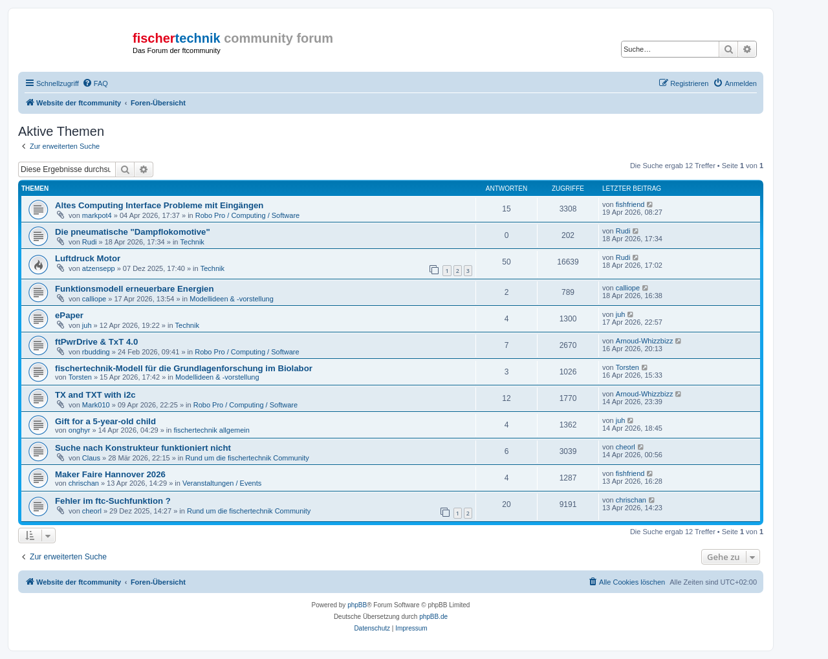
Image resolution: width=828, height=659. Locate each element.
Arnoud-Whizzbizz (644, 341)
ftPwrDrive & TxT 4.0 (96, 342)
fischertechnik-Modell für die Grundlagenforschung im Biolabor (183, 368)
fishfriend (630, 204)
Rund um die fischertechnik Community (247, 458)
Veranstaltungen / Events (221, 483)
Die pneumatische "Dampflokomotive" (132, 232)
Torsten (80, 377)
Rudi (89, 242)
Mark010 (96, 405)
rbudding (96, 352)
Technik (192, 242)
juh (87, 325)
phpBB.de (433, 616)
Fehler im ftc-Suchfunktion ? (113, 501)
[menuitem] (95, 83)
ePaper (69, 315)
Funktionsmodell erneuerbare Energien (134, 289)
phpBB (357, 605)
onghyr (80, 430)
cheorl (625, 447)
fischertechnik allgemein (211, 430)
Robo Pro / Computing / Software (247, 215)
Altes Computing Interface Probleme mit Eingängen (159, 205)
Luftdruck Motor (87, 258)
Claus (91, 458)
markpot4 (97, 215)
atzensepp (98, 268)
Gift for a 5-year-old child (105, 421)
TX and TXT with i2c (95, 395)
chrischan (84, 483)
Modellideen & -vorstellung (232, 299)
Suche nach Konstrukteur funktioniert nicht (143, 448)
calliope (94, 299)
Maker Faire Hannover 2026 (110, 474)
